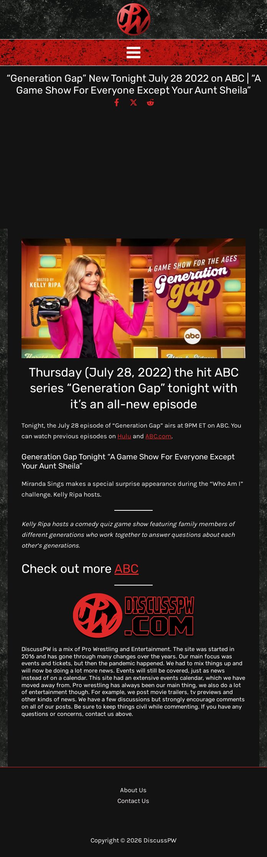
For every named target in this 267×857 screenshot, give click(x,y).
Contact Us (133, 800)
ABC (126, 568)
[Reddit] (150, 102)
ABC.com (158, 436)
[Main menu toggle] (133, 52)
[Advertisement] (133, 164)
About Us (133, 790)
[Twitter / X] (133, 102)
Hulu (124, 436)
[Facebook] (116, 102)
